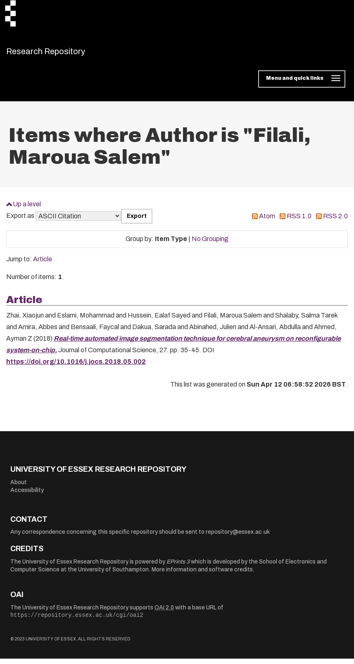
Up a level (27, 209)
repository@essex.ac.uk (238, 537)
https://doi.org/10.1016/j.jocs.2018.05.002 (76, 366)
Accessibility (27, 495)
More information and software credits (202, 575)
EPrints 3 (178, 567)
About (18, 487)
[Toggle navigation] (301, 84)
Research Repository (64, 53)
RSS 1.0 (299, 221)
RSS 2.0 (335, 221)
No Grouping (210, 244)
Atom (267, 221)
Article (42, 264)
